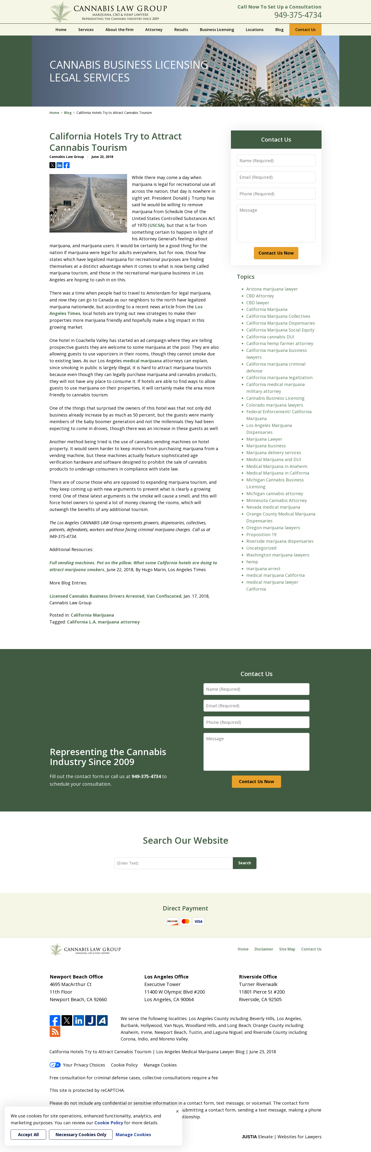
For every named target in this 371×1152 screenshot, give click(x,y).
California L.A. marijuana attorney (103, 622)
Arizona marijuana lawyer (272, 289)
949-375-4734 (298, 15)
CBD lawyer (257, 302)
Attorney (154, 29)
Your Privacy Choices (77, 1065)
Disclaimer (264, 949)
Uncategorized (261, 548)
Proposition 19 (261, 534)
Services (86, 29)
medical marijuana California (275, 575)
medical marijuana (142, 360)
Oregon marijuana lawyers (273, 527)
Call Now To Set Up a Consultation (280, 7)
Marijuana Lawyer (264, 439)
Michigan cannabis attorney (274, 493)
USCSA (156, 225)
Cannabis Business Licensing (275, 398)
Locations (255, 29)
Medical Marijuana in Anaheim (276, 466)
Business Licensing (217, 29)
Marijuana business (266, 445)
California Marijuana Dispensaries (280, 323)
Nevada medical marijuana (273, 507)
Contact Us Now (276, 253)
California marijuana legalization (279, 377)
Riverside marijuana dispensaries (280, 541)
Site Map (287, 949)
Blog (279, 29)
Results (181, 29)
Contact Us (305, 29)
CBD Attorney (260, 296)
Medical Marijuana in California (277, 473)
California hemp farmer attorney (279, 343)
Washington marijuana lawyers (277, 555)
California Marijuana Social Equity (280, 330)
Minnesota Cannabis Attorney (276, 500)
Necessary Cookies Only (80, 1134)
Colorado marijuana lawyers (274, 405)
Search (244, 862)
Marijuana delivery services (273, 452)
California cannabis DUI (270, 337)
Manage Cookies (160, 1065)
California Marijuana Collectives (278, 316)
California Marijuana (92, 615)
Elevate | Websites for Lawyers (282, 1136)
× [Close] (177, 1111)
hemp (252, 562)
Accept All (28, 1134)
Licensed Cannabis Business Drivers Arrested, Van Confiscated (115, 596)
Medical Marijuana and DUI (273, 459)
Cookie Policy (124, 1065)
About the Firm (119, 29)
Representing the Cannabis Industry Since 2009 (108, 756)
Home (61, 29)
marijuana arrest (263, 568)
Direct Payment (185, 908)
